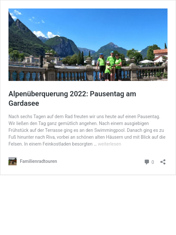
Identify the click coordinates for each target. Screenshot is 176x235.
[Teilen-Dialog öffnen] (163, 160)
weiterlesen (109, 144)
